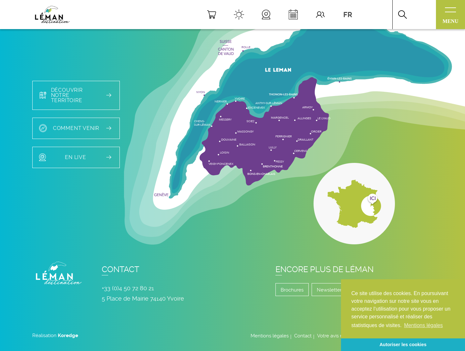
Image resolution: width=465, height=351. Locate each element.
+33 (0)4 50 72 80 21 (128, 288)
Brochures (292, 290)
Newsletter (329, 290)
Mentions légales (270, 336)
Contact (303, 336)
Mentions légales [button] (423, 325)
